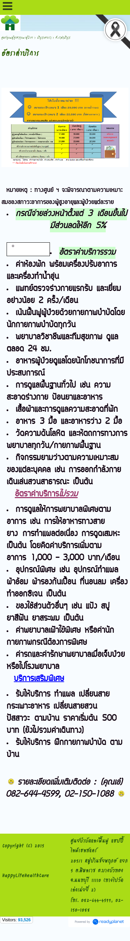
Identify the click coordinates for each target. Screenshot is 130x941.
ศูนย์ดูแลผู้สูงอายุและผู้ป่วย (17, 37)
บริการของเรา (44, 37)
